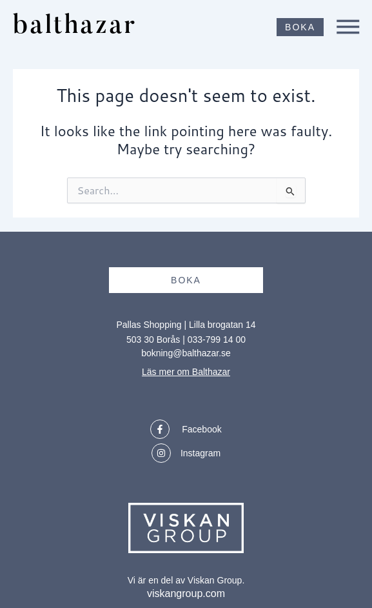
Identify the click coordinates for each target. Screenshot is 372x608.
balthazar (75, 27)
